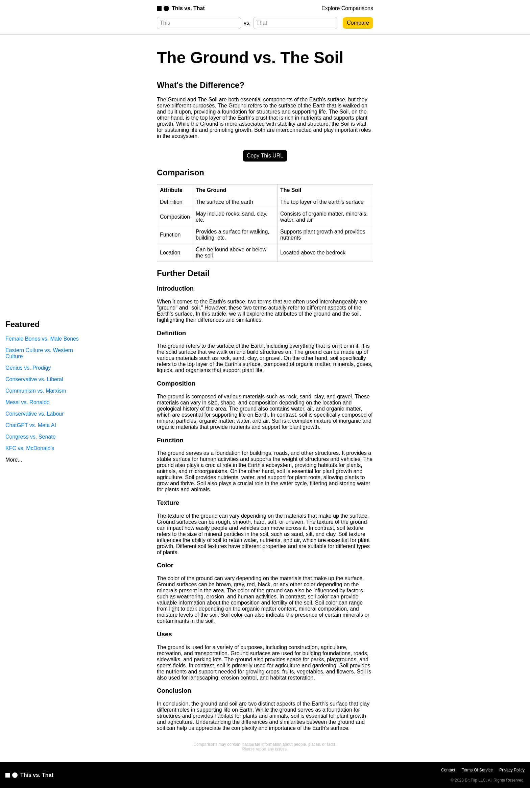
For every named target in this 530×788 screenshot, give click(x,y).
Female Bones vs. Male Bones (42, 339)
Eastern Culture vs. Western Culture (39, 353)
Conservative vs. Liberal (34, 379)
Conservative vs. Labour (34, 414)
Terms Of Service (477, 770)
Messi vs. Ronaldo (27, 402)
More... (13, 460)
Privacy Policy (512, 770)
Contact (448, 770)
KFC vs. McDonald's (29, 448)
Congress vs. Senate (30, 437)
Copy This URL (265, 155)
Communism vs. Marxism (35, 391)
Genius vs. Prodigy (28, 368)
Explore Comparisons (347, 8)
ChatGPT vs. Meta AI (30, 425)
